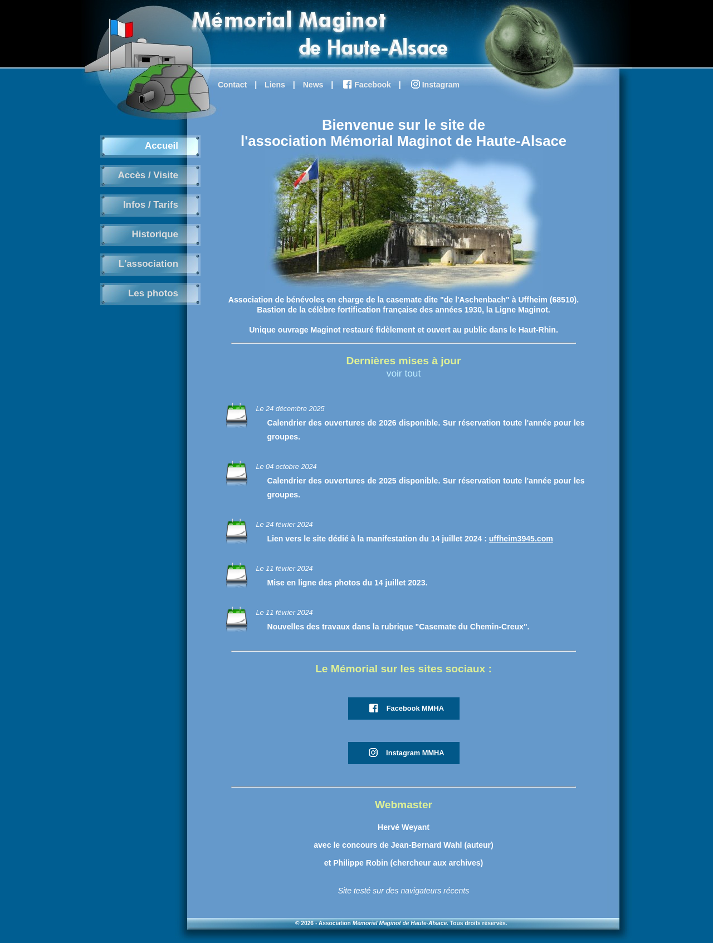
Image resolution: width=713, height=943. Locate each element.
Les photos (153, 293)
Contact (232, 84)
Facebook (366, 85)
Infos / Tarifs (150, 204)
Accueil (161, 145)
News (313, 84)
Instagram (434, 85)
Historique (155, 234)
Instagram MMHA (405, 753)
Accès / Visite (148, 175)
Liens (275, 84)
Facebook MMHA (405, 709)
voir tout (404, 373)
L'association (148, 263)
